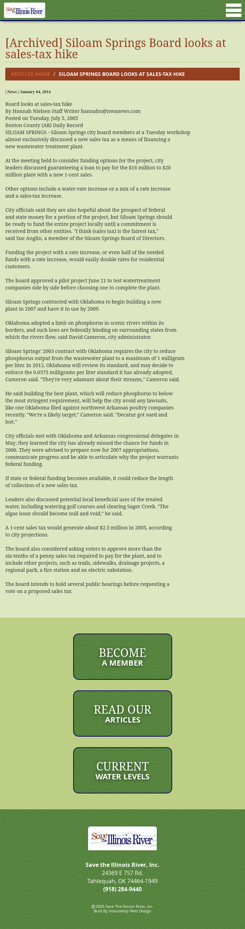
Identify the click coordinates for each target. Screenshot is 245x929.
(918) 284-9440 (122, 889)
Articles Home (30, 74)
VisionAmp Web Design (130, 910)
